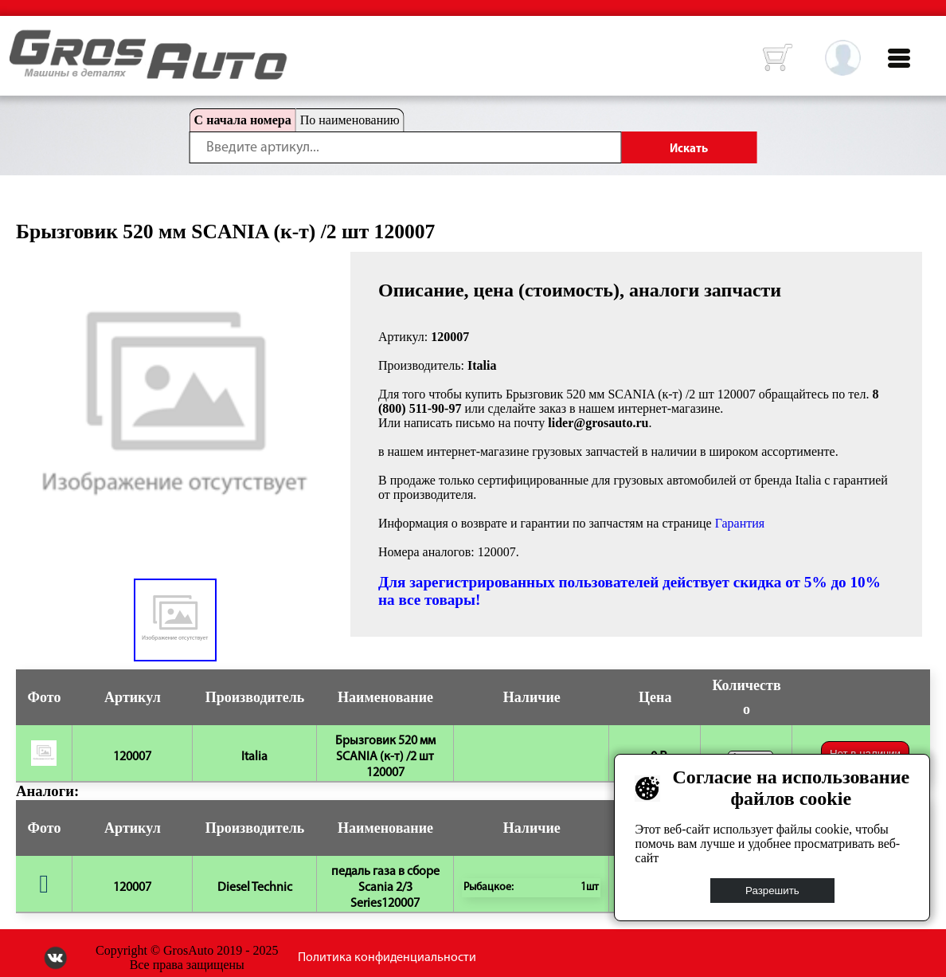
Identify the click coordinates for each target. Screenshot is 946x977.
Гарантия (740, 523)
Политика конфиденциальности (387, 957)
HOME (21, 40)
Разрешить (772, 891)
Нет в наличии (865, 753)
